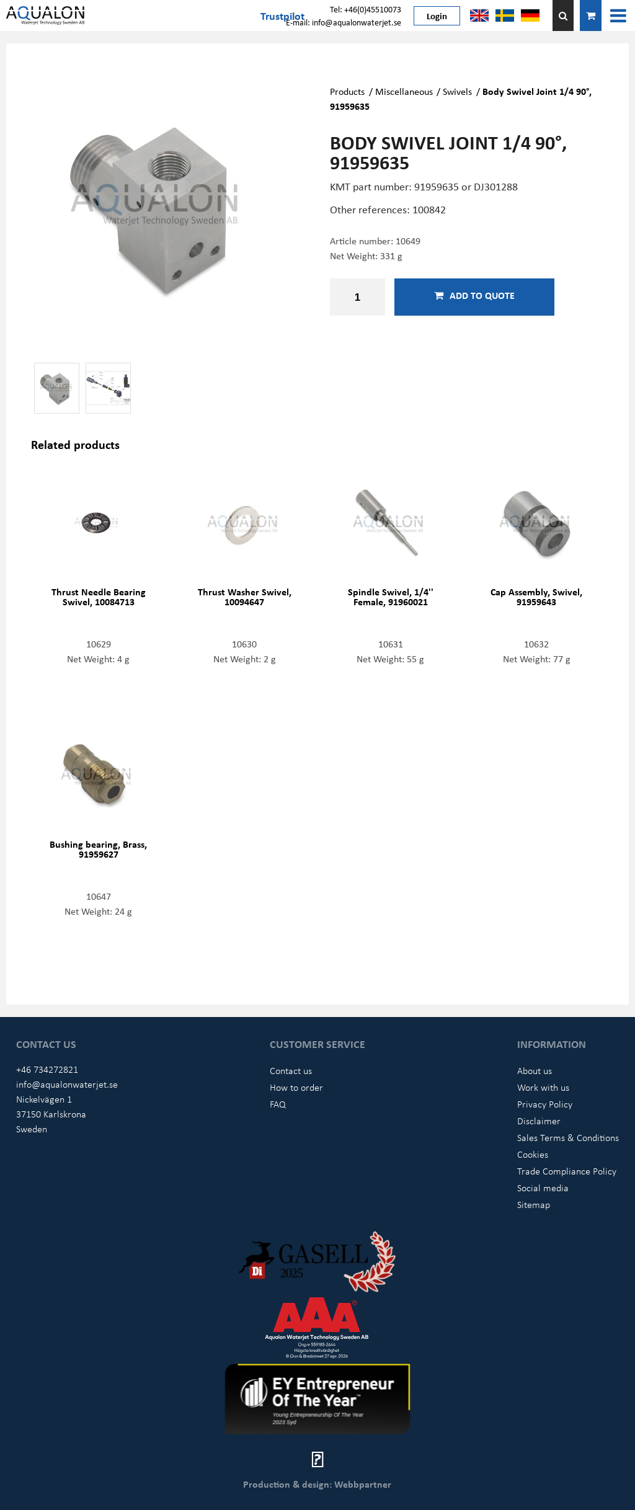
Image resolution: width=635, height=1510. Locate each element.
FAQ (278, 1104)
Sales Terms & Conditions (568, 1137)
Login (437, 15)
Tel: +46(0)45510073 (365, 9)
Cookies (532, 1154)
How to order (296, 1087)
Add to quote (474, 295)
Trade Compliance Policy (566, 1171)
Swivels (457, 91)
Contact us (291, 1070)
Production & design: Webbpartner (317, 1484)
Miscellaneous (404, 91)
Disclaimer (539, 1120)
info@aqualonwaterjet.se (67, 1084)
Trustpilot (282, 15)
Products (347, 91)
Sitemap (533, 1204)
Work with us (543, 1087)
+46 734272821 (47, 1069)
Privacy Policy (544, 1104)
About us (534, 1070)
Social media (543, 1187)
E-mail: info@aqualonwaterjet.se (343, 22)
